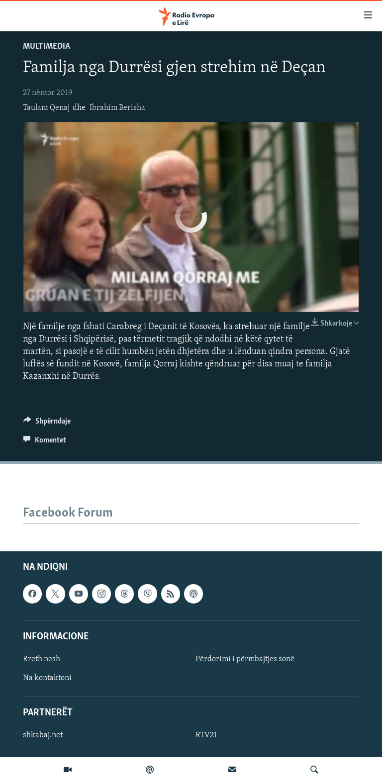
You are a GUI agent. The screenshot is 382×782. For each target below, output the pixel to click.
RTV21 (206, 736)
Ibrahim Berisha (117, 108)
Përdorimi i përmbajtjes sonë (244, 659)
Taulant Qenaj (46, 108)
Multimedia (46, 46)
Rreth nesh (41, 659)
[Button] (47, 423)
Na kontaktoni (47, 678)
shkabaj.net (43, 736)
